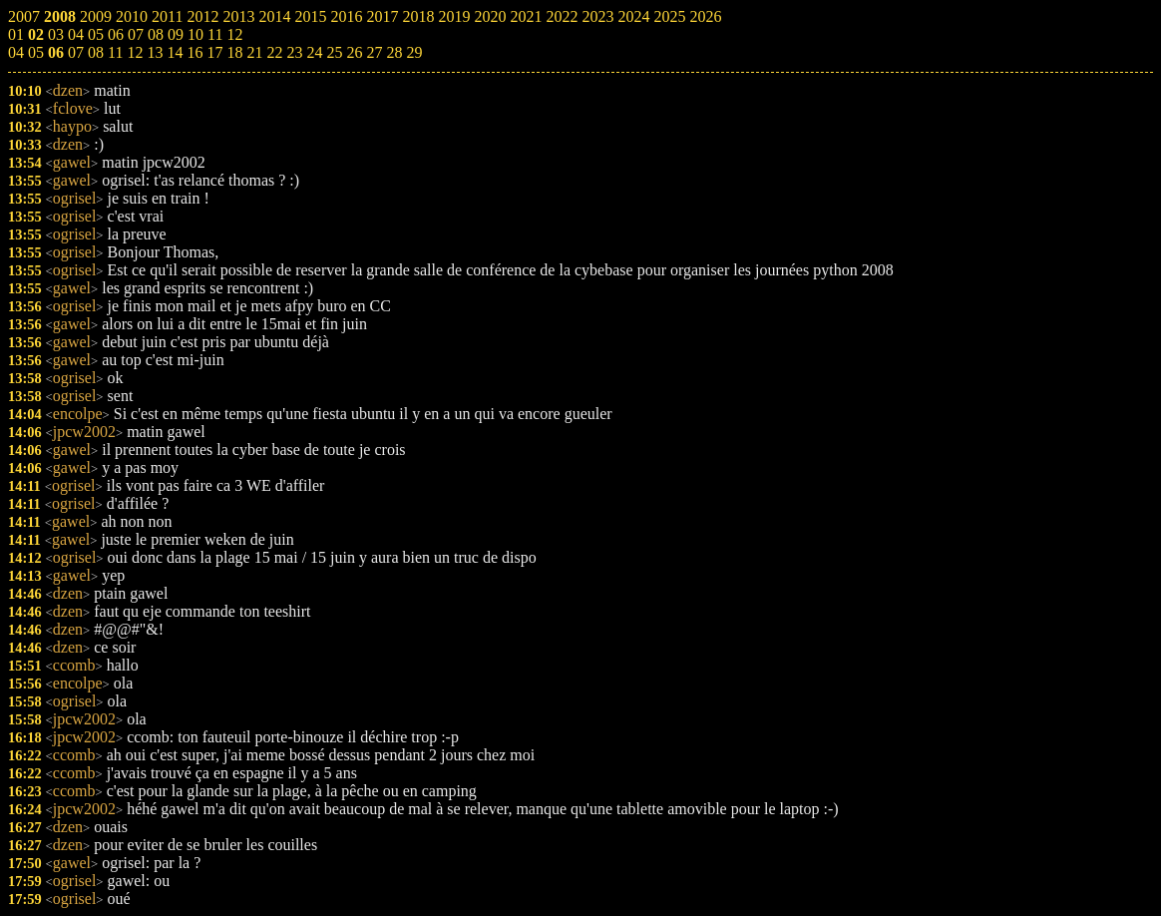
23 (294, 52)
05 (36, 52)
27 (374, 52)
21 (254, 52)
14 (175, 52)
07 (76, 52)
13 (155, 52)
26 (354, 52)
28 (394, 52)
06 (56, 52)
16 (194, 52)
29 (414, 52)
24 (314, 52)
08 (96, 52)
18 (234, 52)
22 (274, 52)
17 (214, 52)
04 (16, 52)
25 (334, 52)
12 (135, 52)
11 (115, 52)
